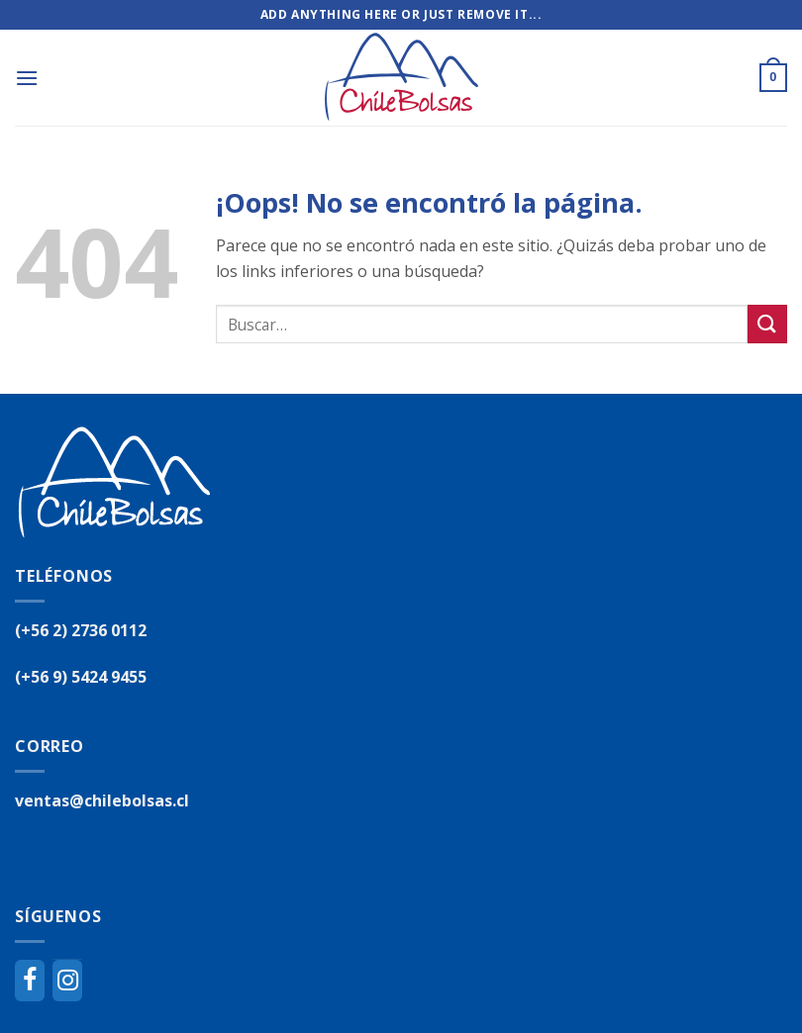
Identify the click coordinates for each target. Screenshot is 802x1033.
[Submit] (767, 324)
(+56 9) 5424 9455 (81, 677)
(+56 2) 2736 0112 (81, 630)
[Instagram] (67, 980)
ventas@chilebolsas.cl (102, 800)
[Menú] (27, 77)
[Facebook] (30, 980)
